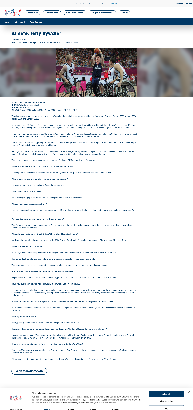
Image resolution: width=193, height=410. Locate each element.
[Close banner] (189, 386)
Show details (129, 405)
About (124, 12)
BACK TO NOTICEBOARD (29, 371)
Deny (166, 403)
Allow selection (166, 396)
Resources (32, 12)
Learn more (113, 4)
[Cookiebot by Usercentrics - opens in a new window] (16, 405)
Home (6, 22)
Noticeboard (52, 12)
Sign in (189, 3)
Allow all (166, 388)
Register (180, 3)
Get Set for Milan (75, 12)
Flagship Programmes (102, 12)
